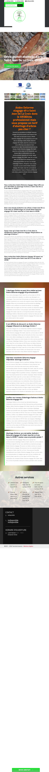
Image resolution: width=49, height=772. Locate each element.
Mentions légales (28, 546)
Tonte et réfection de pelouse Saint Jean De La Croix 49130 (26, 496)
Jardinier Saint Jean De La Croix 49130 (14, 485)
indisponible (9, 1)
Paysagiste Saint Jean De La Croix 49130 (26, 485)
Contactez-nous (12, 66)
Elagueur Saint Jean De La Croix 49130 (38, 494)
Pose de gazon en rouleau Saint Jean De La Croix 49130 (39, 486)
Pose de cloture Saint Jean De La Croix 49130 (13, 495)
